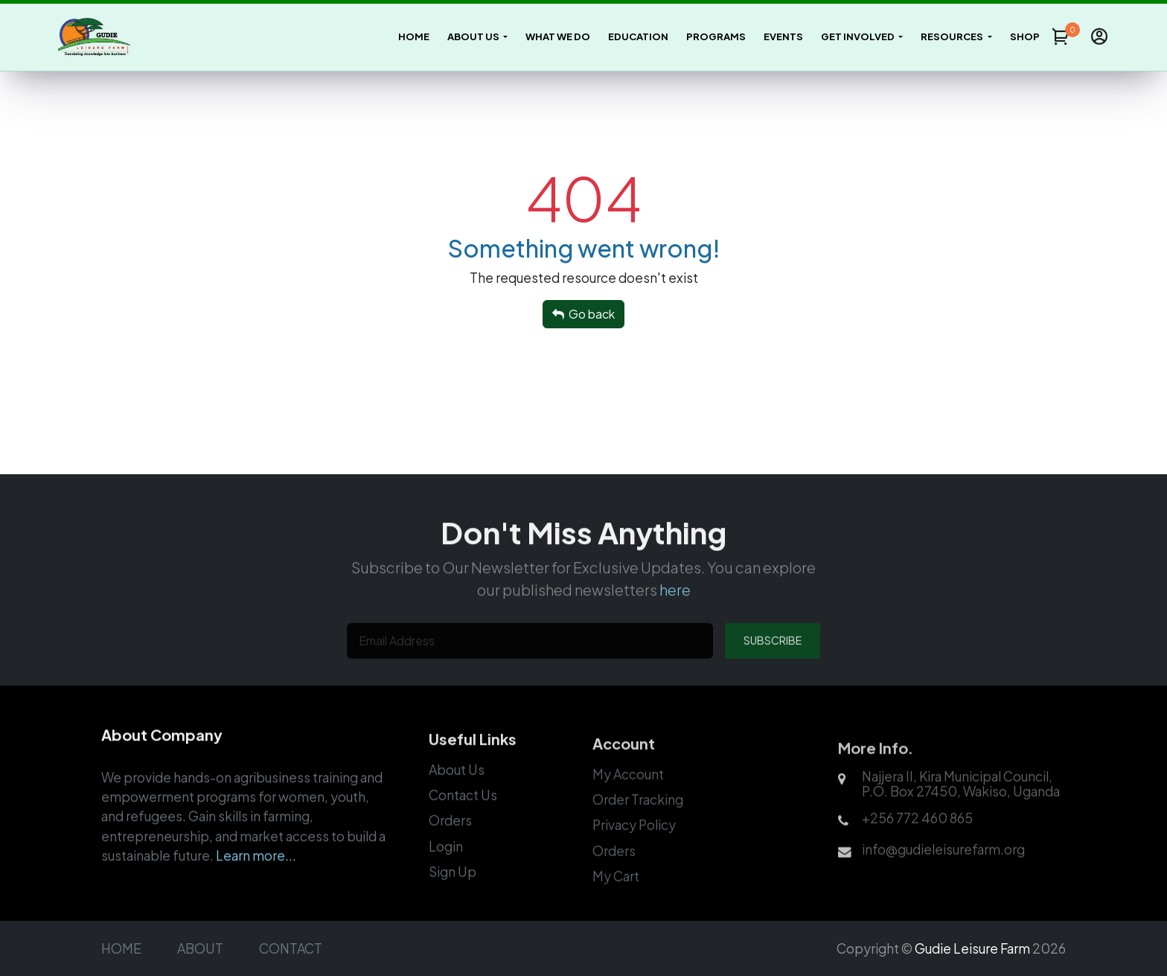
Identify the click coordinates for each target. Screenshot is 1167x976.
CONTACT (290, 948)
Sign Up (452, 892)
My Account (628, 795)
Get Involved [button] (858, 36)
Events (783, 36)
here (675, 606)
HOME (121, 948)
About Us (457, 789)
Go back (583, 314)
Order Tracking (637, 820)
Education (638, 36)
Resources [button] (953, 36)
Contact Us (463, 814)
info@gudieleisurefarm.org (943, 871)
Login (446, 866)
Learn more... (256, 873)
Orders (450, 840)
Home (413, 36)
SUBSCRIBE (773, 659)
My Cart (615, 897)
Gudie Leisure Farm (972, 948)
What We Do (557, 36)
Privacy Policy (634, 846)
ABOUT (200, 948)
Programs (716, 36)
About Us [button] (474, 36)
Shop (1025, 36)
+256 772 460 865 (917, 840)
